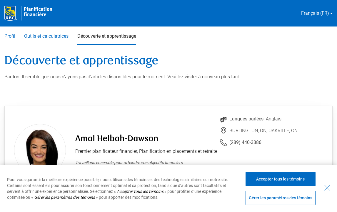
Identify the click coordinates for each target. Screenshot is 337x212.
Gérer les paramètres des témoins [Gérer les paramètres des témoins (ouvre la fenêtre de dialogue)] (280, 198)
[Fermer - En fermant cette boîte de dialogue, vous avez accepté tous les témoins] (327, 188)
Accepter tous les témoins (280, 179)
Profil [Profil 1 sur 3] (9, 36)
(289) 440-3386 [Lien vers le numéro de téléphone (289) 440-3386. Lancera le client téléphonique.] (245, 142)
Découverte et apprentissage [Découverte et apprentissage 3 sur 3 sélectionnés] (106, 36)
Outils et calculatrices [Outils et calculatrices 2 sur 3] (46, 36)
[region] (168, 188)
